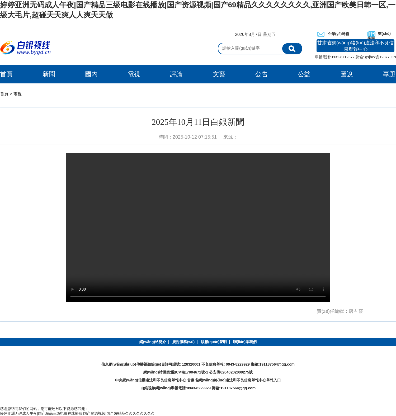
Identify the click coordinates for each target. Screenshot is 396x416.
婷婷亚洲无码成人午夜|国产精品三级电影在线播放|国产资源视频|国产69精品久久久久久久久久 (77, 413)
